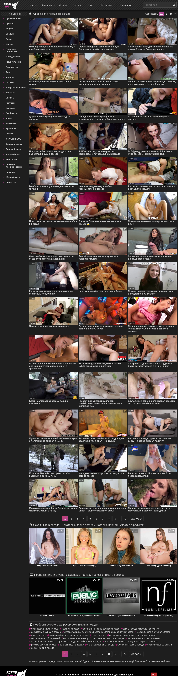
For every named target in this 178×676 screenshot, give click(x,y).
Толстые (10, 92)
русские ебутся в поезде (43, 645)
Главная (32, 5)
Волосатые (11, 159)
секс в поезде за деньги (159, 645)
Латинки (10, 82)
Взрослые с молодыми (12, 50)
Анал (8, 72)
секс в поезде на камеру (75, 638)
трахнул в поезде (71, 629)
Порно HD (11, 182)
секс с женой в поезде (42, 648)
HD (166, 14)
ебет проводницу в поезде (44, 629)
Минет (9, 118)
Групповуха (12, 67)
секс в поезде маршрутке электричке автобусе (133, 635)
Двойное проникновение (14, 165)
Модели (64, 5)
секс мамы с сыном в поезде (46, 632)
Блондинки (11, 123)
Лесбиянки (11, 113)
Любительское (13, 62)
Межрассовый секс (15, 87)
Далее (136, 518)
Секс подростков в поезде (100, 645)
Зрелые (10, 34)
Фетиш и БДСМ (13, 139)
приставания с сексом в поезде (108, 638)
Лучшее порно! (13, 18)
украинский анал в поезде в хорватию (68, 635)
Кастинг (10, 44)
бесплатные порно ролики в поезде (101, 629)
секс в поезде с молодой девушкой (141, 629)
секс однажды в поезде (72, 645)
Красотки (10, 108)
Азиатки (10, 77)
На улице (10, 172)
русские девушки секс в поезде (144, 638)
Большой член (13, 149)
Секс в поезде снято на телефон (153, 632)
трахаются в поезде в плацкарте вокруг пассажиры (131, 641)
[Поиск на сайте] (175, 5)
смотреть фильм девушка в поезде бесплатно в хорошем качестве (98, 632)
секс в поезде (99, 635)
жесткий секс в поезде (42, 641)
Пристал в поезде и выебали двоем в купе (80, 641)
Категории (48, 5)
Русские (10, 23)
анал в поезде (38, 635)
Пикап (9, 39)
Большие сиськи (14, 144)
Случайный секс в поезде (131, 645)
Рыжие (9, 133)
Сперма (9, 98)
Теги (91, 5)
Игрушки (10, 103)
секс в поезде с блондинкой (45, 638)
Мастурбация (12, 154)
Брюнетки (11, 128)
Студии (78, 5)
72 (124, 518)
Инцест (9, 28)
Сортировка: (151, 14)
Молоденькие (13, 56)
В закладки (125, 5)
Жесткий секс (13, 177)
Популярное (106, 5)
